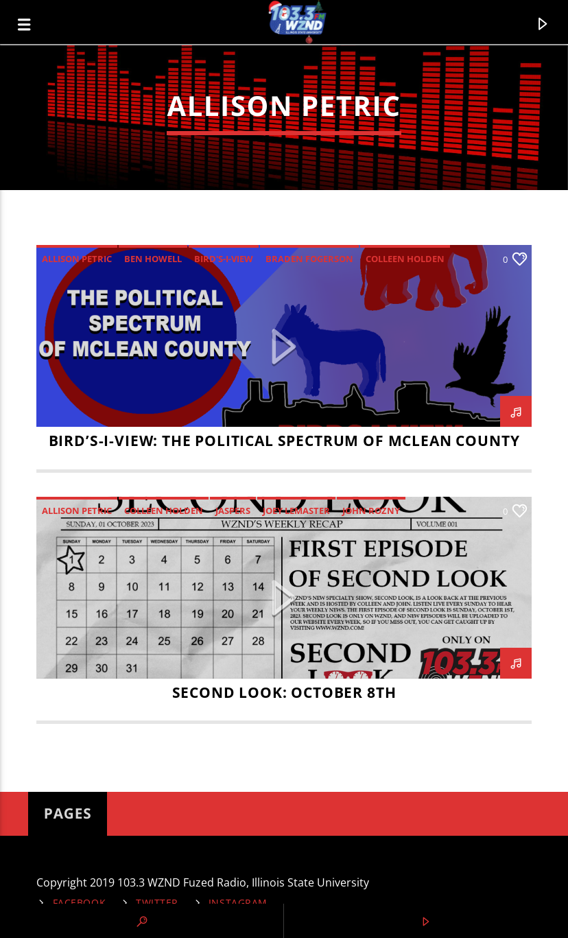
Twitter (157, 902)
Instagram (238, 902)
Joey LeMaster (296, 510)
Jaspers (232, 510)
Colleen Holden (405, 259)
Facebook (79, 902)
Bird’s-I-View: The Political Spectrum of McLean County (284, 440)
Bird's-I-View (223, 259)
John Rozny (371, 510)
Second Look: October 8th (284, 692)
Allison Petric (77, 259)
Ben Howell (153, 259)
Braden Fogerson (309, 259)
